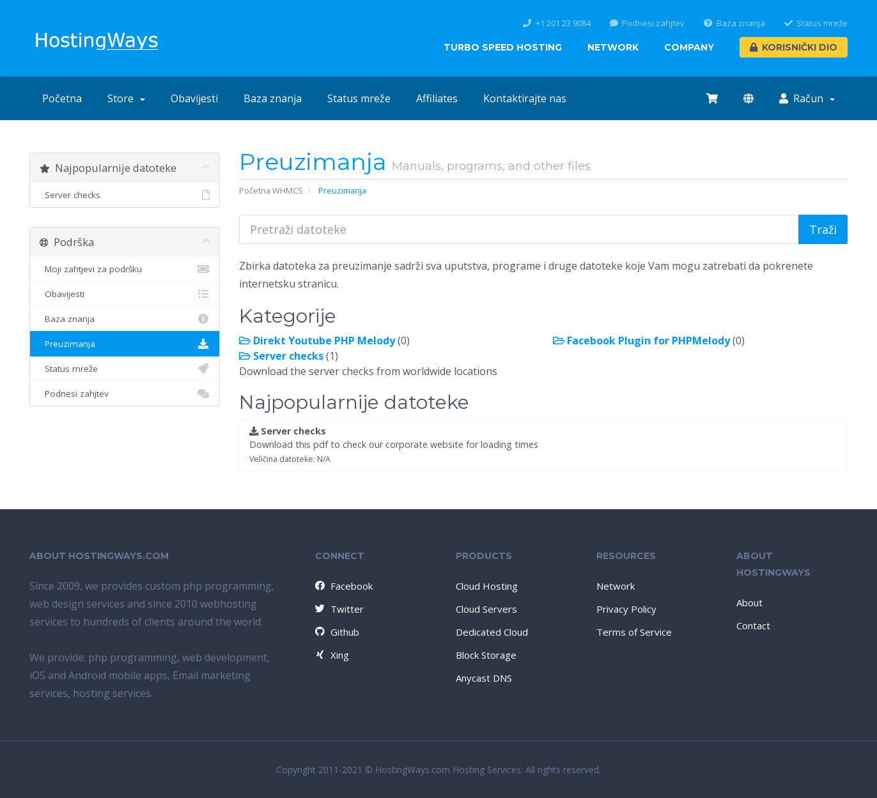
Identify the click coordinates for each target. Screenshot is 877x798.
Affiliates (437, 98)
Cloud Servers (486, 608)
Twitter (339, 609)
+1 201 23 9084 (557, 23)
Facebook (343, 586)
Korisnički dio (793, 47)
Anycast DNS (484, 677)
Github (336, 632)
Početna (62, 98)
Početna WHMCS (271, 190)
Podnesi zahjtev (647, 23)
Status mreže (816, 23)
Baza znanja (734, 23)
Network (613, 47)
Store (126, 98)
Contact (753, 625)
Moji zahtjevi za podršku (125, 269)
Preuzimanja (125, 343)
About (749, 602)
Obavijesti (194, 98)
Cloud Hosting (487, 585)
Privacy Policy (626, 608)
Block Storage (486, 654)
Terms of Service (634, 631)
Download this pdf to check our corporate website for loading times (393, 444)
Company (689, 47)
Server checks (125, 195)
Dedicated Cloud (492, 631)
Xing (331, 655)
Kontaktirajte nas (524, 98)
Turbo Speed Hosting (503, 47)
